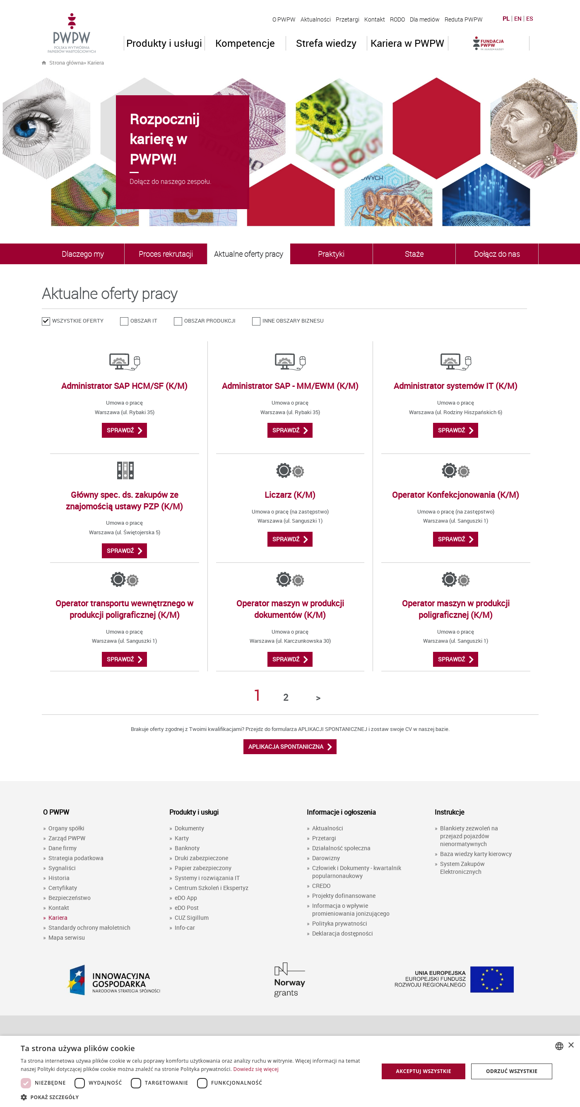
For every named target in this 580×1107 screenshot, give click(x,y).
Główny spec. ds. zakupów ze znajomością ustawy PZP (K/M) (124, 500)
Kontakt (374, 19)
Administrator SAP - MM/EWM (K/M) (290, 385)
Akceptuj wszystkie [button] (423, 1071)
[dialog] (290, 1071)
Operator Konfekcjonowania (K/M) (455, 494)
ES (529, 19)
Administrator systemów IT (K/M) (455, 385)
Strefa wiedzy (326, 43)
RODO (397, 19)
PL (506, 19)
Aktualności (316, 19)
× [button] (571, 1045)
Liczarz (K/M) (290, 494)
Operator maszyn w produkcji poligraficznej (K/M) (456, 609)
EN (518, 19)
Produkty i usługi (164, 43)
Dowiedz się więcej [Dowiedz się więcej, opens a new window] (256, 1069)
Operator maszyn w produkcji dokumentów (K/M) (290, 609)
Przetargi (347, 19)
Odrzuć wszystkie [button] (511, 1071)
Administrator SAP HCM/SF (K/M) (124, 385)
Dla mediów (425, 19)
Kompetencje (245, 43)
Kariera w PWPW (407, 43)
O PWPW (284, 19)
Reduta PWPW (464, 19)
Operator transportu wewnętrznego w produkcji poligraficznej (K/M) (124, 609)
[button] (194, 1097)
